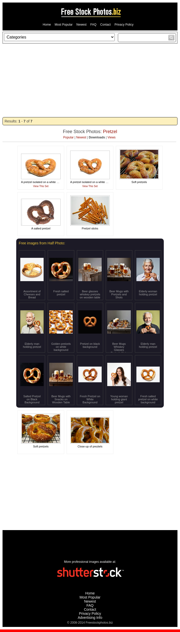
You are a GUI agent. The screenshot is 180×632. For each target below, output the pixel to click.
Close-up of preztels (90, 446)
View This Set (41, 186)
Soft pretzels (139, 182)
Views (111, 137)
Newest (81, 24)
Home (47, 24)
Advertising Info (90, 618)
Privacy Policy (124, 24)
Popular (68, 137)
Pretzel (110, 131)
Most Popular (64, 24)
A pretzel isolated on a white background (46, 182)
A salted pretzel (40, 228)
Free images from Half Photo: (42, 243)
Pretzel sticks (90, 228)
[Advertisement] (90, 80)
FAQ (93, 24)
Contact (105, 24)
